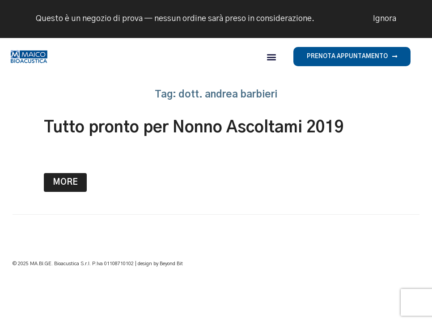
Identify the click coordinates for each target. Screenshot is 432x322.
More (65, 182)
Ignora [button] (384, 19)
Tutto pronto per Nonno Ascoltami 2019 (194, 127)
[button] (271, 56)
